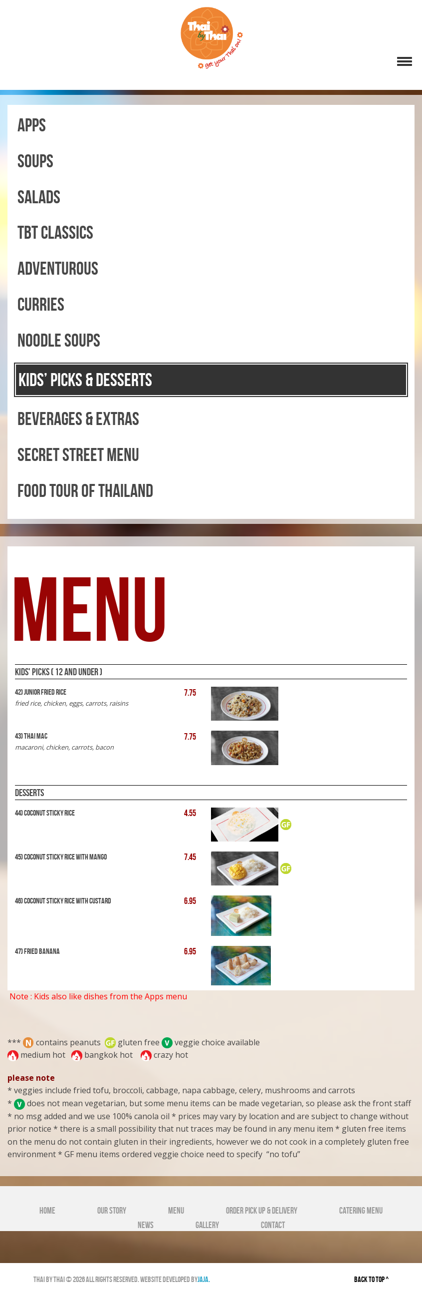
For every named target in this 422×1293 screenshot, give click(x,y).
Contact (273, 1225)
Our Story (111, 1211)
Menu (176, 1211)
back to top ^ (371, 1279)
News (146, 1225)
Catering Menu (361, 1211)
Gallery (207, 1225)
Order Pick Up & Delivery (261, 1211)
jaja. (204, 1279)
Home (47, 1211)
